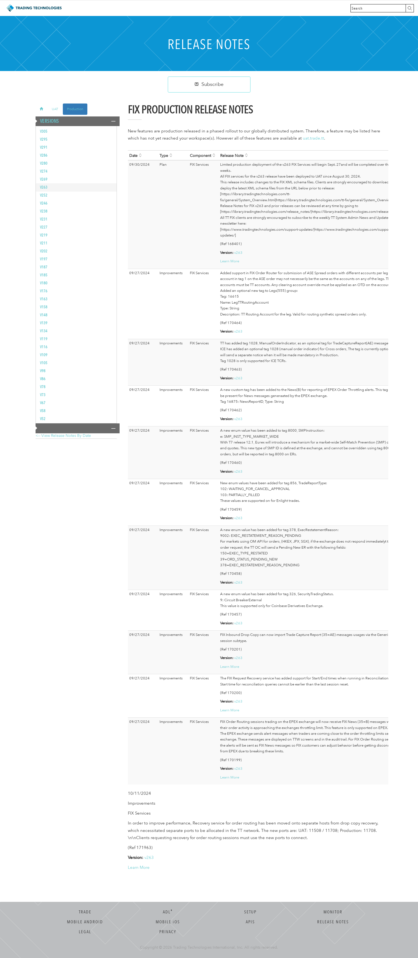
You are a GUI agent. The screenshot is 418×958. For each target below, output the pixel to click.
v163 (43, 299)
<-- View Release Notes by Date (63, 435)
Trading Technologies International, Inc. (208, 947)
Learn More (229, 261)
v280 (43, 163)
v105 (43, 363)
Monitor (333, 912)
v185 (43, 275)
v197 (43, 259)
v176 (43, 291)
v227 (43, 227)
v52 (42, 418)
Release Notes (333, 922)
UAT (55, 109)
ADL (168, 912)
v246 (43, 203)
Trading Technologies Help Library (34, 8)
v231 (43, 219)
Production (75, 109)
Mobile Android (85, 922)
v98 (42, 371)
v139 (43, 323)
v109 (43, 355)
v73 (42, 395)
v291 (43, 147)
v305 (43, 131)
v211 (43, 243)
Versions (47, 121)
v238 (43, 211)
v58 (42, 410)
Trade (85, 912)
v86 (42, 379)
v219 (43, 235)
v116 (43, 347)
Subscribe (209, 84)
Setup (250, 912)
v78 (42, 387)
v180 (43, 283)
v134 (43, 331)
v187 (43, 267)
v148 (43, 315)
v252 (43, 195)
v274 (43, 171)
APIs (250, 922)
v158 (43, 307)
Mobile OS (168, 922)
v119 (43, 339)
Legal (85, 932)
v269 (43, 179)
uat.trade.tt (313, 138)
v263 (43, 187)
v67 (42, 402)
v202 (43, 251)
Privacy (167, 932)
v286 (43, 155)
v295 (43, 139)
